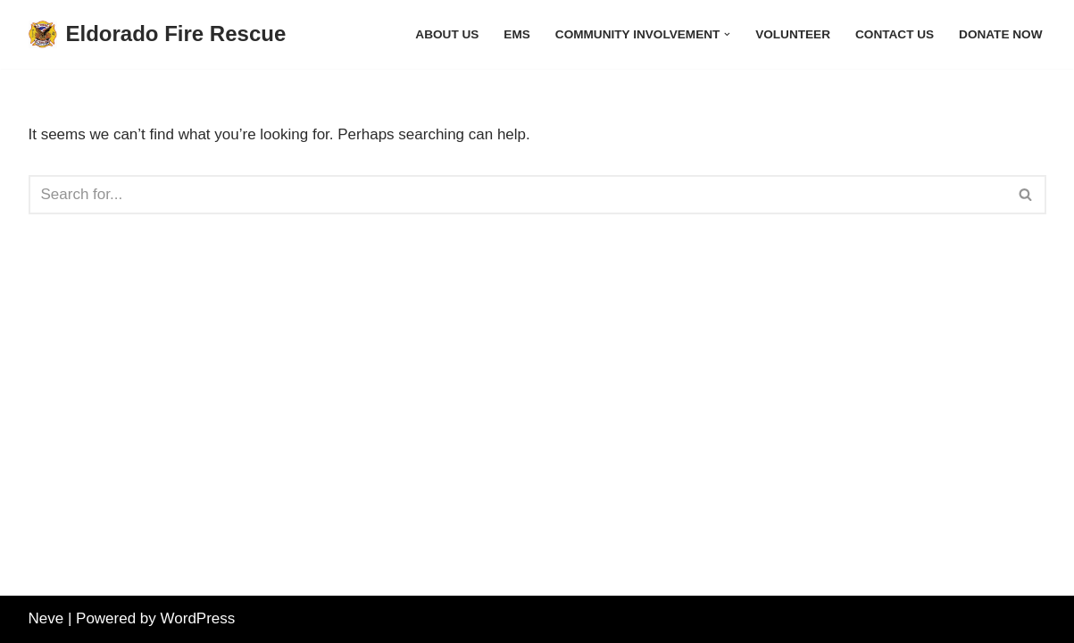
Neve (46, 618)
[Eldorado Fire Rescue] (158, 34)
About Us (447, 34)
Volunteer (792, 34)
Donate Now (1000, 34)
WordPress (198, 618)
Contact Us (894, 34)
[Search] (517, 194)
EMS (516, 34)
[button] (727, 34)
